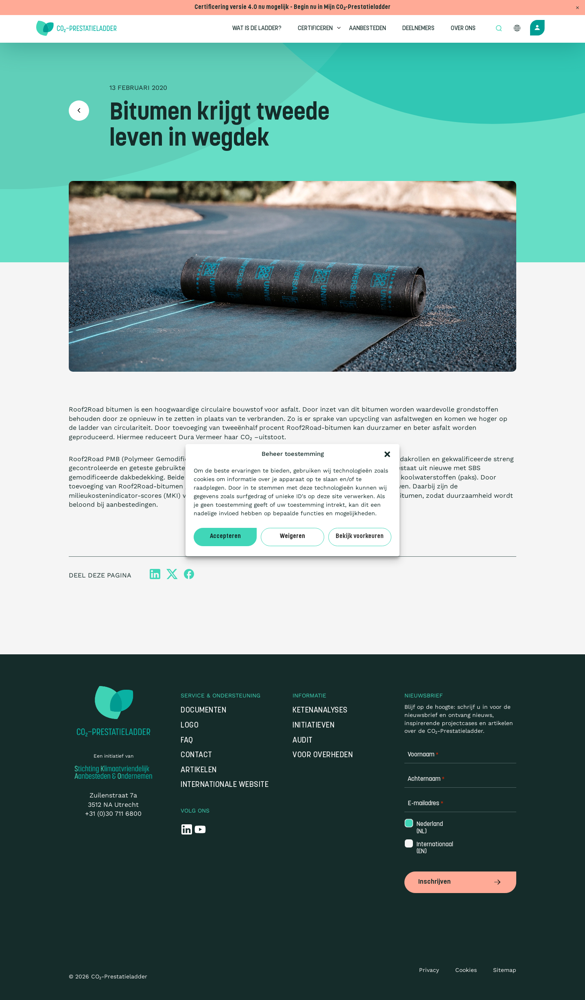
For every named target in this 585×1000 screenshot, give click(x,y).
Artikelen (199, 770)
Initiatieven (313, 726)
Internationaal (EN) (429, 848)
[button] (387, 454)
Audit (302, 741)
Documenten (203, 711)
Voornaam (423, 755)
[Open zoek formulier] (499, 29)
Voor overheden (322, 755)
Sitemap (504, 970)
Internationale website (224, 785)
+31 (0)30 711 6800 (113, 813)
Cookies (466, 970)
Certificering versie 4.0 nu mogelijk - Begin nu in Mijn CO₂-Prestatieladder (292, 7)
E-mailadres (425, 803)
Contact (196, 755)
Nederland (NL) (429, 827)
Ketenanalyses (320, 711)
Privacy (429, 970)
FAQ (187, 741)
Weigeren (292, 537)
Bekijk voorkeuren (360, 537)
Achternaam (426, 779)
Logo (190, 726)
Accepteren (225, 537)
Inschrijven (460, 882)
